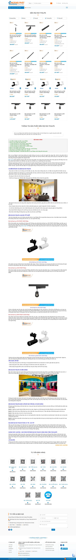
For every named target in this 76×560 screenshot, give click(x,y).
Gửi (53, 529)
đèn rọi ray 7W (24, 225)
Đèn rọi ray (11, 159)
